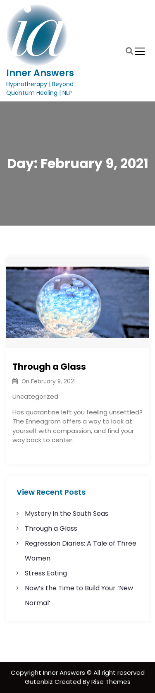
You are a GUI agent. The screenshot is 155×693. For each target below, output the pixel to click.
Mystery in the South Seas (66, 513)
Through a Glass (49, 367)
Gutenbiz (40, 681)
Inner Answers (40, 73)
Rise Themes (111, 681)
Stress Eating (46, 573)
